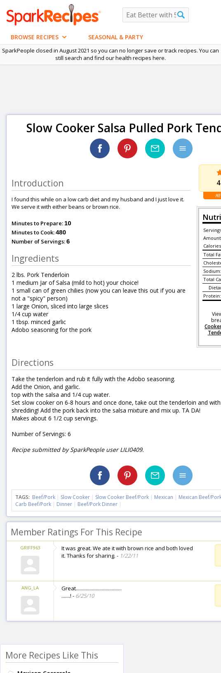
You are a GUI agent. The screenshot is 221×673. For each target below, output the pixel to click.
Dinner (64, 504)
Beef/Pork (43, 497)
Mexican (163, 497)
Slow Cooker (75, 497)
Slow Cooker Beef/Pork (122, 497)
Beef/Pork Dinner (98, 504)
